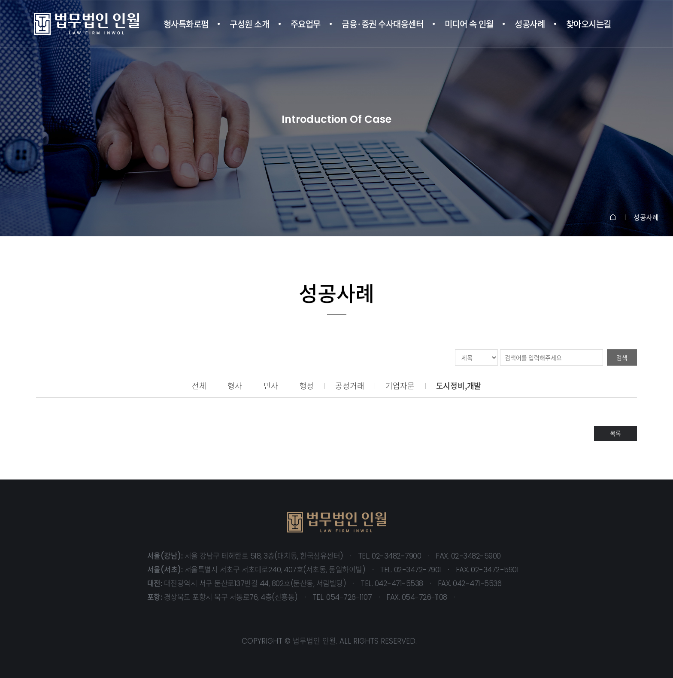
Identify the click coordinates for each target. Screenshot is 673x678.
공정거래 (349, 386)
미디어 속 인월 (469, 24)
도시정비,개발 (459, 386)
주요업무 (306, 24)
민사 (271, 386)
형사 (234, 386)
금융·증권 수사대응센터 (382, 24)
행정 (307, 386)
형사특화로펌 (186, 24)
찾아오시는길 (588, 24)
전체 (199, 386)
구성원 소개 (249, 24)
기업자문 (399, 386)
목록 (615, 433)
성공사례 (530, 24)
